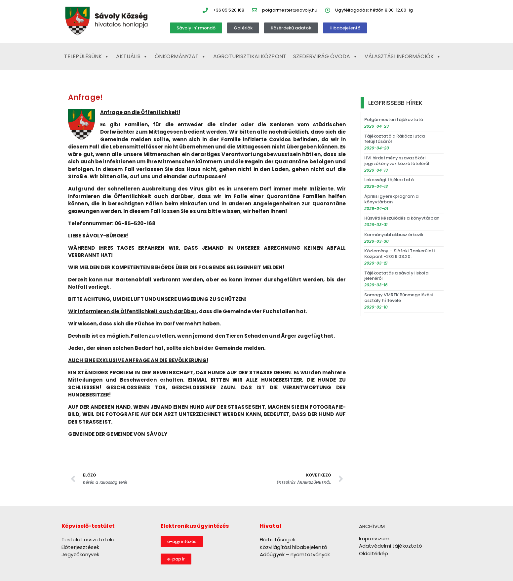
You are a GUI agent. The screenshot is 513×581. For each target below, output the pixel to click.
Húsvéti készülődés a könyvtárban (401, 218)
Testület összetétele (87, 539)
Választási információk (403, 56)
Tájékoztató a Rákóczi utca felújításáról (394, 139)
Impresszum (374, 538)
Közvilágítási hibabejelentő (293, 547)
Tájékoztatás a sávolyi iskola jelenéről (396, 276)
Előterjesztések (80, 547)
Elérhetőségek (277, 539)
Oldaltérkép (373, 553)
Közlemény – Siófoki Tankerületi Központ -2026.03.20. (399, 254)
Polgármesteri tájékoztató (393, 119)
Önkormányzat (180, 56)
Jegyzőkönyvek (80, 554)
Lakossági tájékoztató (389, 180)
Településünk (86, 56)
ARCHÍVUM (372, 526)
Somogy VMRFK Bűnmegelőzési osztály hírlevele (398, 298)
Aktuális (132, 56)
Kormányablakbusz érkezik (393, 234)
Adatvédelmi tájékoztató (390, 545)
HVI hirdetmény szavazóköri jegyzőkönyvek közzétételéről (397, 161)
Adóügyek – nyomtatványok (295, 554)
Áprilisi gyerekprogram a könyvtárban (391, 199)
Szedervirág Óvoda (325, 56)
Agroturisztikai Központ (249, 56)
